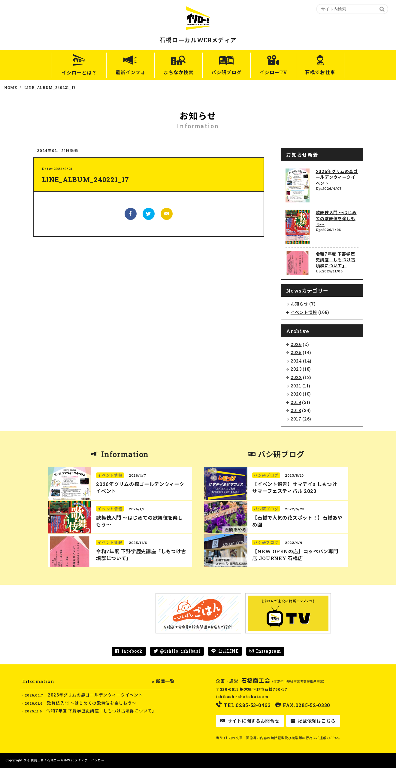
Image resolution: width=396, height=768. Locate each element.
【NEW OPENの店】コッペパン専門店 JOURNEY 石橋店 (295, 554)
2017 (296, 419)
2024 (296, 361)
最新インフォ (127, 72)
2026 (296, 344)
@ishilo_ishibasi (180, 651)
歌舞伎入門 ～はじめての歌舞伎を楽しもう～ (336, 218)
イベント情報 (304, 312)
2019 (296, 402)
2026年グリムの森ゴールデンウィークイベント (337, 177)
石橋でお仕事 (323, 72)
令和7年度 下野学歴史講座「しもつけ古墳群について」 (335, 260)
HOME (10, 87)
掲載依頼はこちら (315, 721)
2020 (296, 394)
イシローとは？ (75, 72)
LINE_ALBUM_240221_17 (50, 87)
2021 (296, 386)
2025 (296, 352)
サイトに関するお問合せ (252, 721)
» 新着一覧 (163, 681)
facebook (132, 651)
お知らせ (299, 304)
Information (125, 454)
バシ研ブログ (226, 72)
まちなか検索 (177, 72)
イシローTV (275, 72)
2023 (296, 369)
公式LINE (228, 651)
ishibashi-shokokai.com (242, 696)
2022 (296, 377)
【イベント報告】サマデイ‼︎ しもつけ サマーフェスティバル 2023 (294, 487)
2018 (296, 410)
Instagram (268, 651)
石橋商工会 (255, 680)
